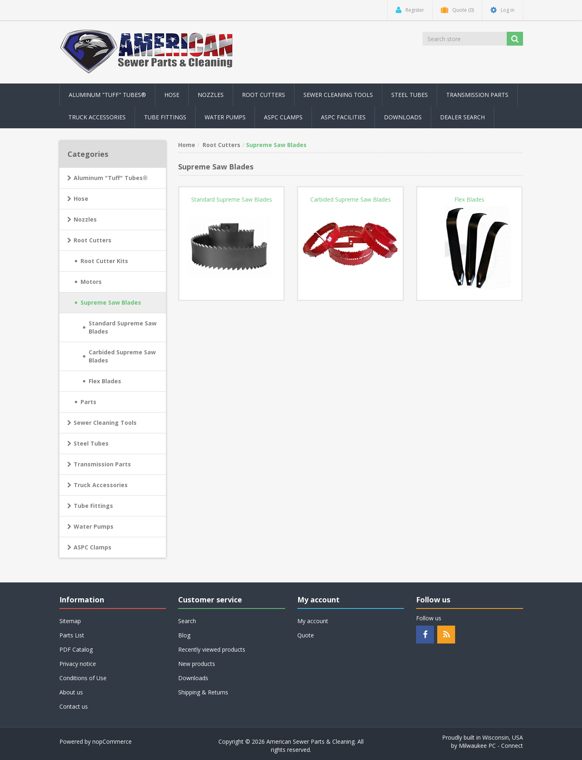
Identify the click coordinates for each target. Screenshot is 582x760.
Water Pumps (93, 526)
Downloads (403, 117)
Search (187, 621)
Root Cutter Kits (104, 261)
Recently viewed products (211, 649)
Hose (81, 198)
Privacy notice (77, 664)
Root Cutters (92, 240)
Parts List (71, 635)
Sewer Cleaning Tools (105, 422)
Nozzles (85, 219)
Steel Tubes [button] (409, 95)
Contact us (73, 706)
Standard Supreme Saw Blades (123, 327)
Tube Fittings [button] (165, 117)
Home (186, 145)
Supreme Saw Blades (111, 302)
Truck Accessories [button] (97, 117)
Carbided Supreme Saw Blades (122, 356)
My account (312, 621)
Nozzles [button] (211, 95)
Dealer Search (462, 117)
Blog (184, 635)
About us (71, 692)
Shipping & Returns (203, 692)
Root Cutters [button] (263, 95)
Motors (91, 282)
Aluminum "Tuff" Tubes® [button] (107, 95)
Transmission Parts (102, 464)
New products (196, 664)
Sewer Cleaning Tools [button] (338, 95)
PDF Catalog (76, 649)
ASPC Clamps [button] (283, 117)
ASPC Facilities (343, 117)
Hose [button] (171, 95)
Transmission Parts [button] (477, 95)
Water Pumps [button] (225, 117)
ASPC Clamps (92, 547)
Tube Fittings (93, 506)
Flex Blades (105, 381)
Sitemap (70, 621)
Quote (305, 635)
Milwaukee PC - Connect (491, 745)
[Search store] (465, 39)
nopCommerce (112, 741)
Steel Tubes (91, 443)
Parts (88, 402)
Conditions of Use (83, 678)
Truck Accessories (101, 485)
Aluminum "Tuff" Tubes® (111, 178)
